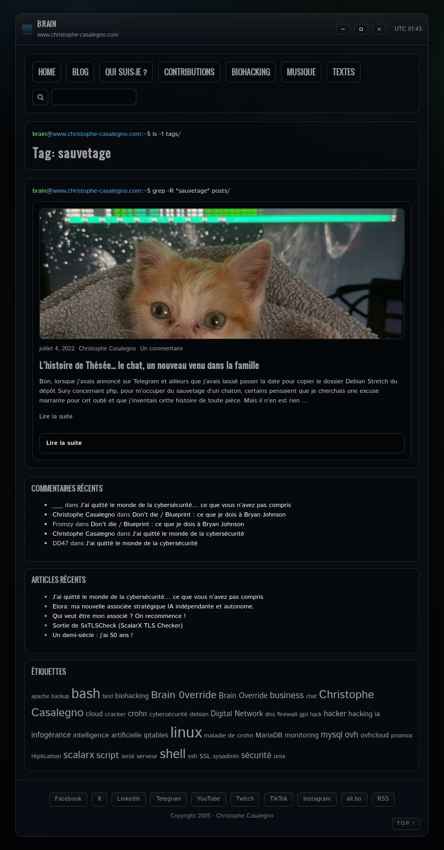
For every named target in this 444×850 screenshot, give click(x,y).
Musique (301, 72)
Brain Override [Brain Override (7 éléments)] (243, 696)
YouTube (208, 799)
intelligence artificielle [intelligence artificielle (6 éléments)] (107, 735)
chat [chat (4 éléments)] (311, 696)
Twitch (245, 799)
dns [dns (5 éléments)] (270, 714)
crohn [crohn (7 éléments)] (137, 714)
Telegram (168, 799)
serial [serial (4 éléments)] (127, 756)
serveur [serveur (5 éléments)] (147, 756)
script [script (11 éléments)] (107, 755)
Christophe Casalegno (84, 514)
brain (46, 24)
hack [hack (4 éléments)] (316, 714)
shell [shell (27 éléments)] (173, 754)
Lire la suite (56, 416)
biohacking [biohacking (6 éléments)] (132, 696)
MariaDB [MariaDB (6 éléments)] (269, 735)
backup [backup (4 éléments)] (61, 696)
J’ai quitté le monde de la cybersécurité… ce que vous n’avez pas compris (185, 505)
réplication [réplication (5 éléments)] (46, 756)
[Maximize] (361, 29)
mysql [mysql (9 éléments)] (332, 735)
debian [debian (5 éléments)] (199, 714)
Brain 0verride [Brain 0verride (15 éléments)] (184, 695)
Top (406, 823)
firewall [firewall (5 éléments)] (287, 714)
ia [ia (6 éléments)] (377, 714)
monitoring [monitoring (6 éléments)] (302, 735)
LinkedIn (128, 799)
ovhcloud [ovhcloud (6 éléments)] (375, 735)
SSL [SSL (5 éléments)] (204, 756)
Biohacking (251, 72)
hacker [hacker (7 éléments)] (335, 714)
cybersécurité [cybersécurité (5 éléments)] (168, 714)
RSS (383, 799)
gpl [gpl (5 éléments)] (304, 714)
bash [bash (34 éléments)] (85, 694)
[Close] (379, 29)
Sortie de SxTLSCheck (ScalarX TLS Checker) (118, 625)
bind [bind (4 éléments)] (108, 696)
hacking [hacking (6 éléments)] (360, 714)
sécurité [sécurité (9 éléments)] (256, 756)
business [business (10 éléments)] (287, 695)
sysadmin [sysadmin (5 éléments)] (226, 756)
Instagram (316, 799)
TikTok (278, 799)
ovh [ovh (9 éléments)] (351, 735)
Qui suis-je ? (126, 72)
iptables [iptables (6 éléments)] (156, 735)
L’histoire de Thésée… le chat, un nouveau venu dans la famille (149, 365)
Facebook (68, 799)
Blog (80, 72)
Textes (343, 72)
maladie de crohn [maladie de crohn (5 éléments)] (228, 735)
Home (46, 72)
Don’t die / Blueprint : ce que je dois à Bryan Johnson (209, 514)
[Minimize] (343, 29)
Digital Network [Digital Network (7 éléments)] (237, 714)
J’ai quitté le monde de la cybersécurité (188, 533)
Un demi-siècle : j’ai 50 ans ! (93, 635)
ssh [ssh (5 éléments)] (193, 756)
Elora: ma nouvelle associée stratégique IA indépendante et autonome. (153, 606)
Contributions (189, 72)
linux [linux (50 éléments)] (186, 733)
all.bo (354, 799)
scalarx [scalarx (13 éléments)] (78, 755)
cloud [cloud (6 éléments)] (94, 714)
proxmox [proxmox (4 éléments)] (401, 736)
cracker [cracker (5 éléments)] (115, 714)
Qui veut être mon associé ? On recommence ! (119, 616)
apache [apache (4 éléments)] (40, 696)
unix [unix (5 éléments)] (279, 756)
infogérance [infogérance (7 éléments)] (51, 735)
